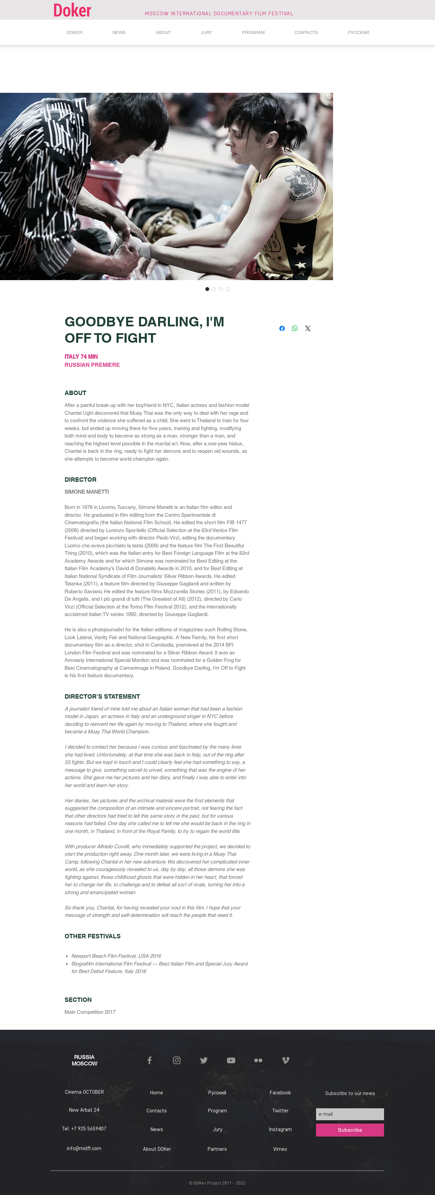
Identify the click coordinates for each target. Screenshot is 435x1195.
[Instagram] (280, 1129)
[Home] (157, 1093)
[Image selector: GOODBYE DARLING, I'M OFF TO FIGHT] (207, 289)
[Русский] (217, 1093)
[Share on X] (308, 328)
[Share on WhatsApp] (295, 328)
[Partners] (217, 1149)
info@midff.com (84, 1148)
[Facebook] (280, 1093)
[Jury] (217, 1129)
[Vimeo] (280, 1149)
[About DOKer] (157, 1149)
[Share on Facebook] (282, 328)
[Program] (217, 1111)
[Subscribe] (350, 1130)
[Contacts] (157, 1111)
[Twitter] (280, 1111)
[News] (157, 1129)
